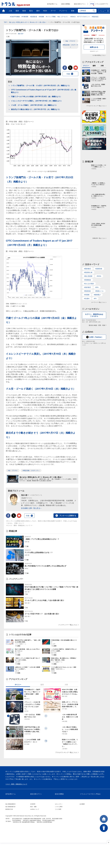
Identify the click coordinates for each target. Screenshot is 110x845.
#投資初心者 (88, 272)
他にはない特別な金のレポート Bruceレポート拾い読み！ (28, 22)
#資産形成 (33, 17)
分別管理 (32, 804)
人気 (10, 11)
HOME (104, 819)
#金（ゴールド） (63, 17)
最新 (17, 11)
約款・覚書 (33, 806)
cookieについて (34, 809)
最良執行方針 (9, 809)
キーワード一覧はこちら (98, 302)
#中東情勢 (25, 17)
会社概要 (82, 804)
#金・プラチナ (70, 41)
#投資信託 (95, 17)
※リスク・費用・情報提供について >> (19, 525)
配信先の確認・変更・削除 (97, 325)
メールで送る (75, 67)
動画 (24, 11)
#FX (95, 298)
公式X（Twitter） (96, 337)
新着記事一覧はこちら (99, 238)
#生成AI (86, 298)
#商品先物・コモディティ (70, 46)
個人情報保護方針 (11, 806)
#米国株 (41, 17)
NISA (45, 11)
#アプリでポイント (83, 17)
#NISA (99, 276)
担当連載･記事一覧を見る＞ (31, 508)
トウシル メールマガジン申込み (90, 794)
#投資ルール (99, 291)
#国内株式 (87, 269)
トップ (3, 11)
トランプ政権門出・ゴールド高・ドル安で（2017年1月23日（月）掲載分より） (41, 85)
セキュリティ (58, 804)
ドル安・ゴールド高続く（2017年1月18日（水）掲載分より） (34, 105)
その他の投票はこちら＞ (99, 55)
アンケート (63, 11)
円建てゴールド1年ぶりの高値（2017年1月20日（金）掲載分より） (36, 96)
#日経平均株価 (15, 17)
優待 (38, 11)
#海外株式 (87, 287)
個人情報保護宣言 (11, 804)
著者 (72, 11)
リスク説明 (58, 809)
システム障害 (58, 806)
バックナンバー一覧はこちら (67, 625)
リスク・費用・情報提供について (16, 784)
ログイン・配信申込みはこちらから (94, 315)
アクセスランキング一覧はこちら (66, 752)
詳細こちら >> (19, 523)
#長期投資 (87, 280)
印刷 (68, 74)
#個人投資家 (88, 276)
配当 (31, 11)
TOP (5, 22)
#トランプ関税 (51, 17)
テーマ (53, 11)
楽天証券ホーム (52, 4)
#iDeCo (73, 17)
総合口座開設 (65, 4)
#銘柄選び (97, 295)
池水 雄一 (21, 34)
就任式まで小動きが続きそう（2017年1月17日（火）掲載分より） (36, 109)
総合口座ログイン (80, 4)
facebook (64, 67)
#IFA (96, 287)
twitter (70, 67)
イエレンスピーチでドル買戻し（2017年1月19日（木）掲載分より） (36, 101)
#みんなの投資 (89, 284)
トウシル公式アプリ (99, 3)
